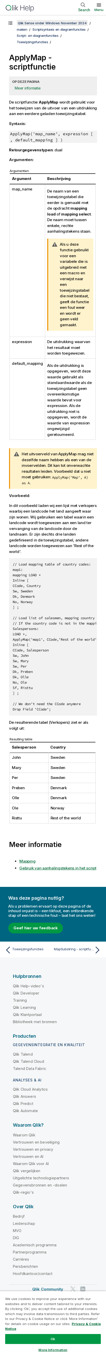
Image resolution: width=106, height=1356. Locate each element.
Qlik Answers (24, 1096)
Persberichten (25, 1266)
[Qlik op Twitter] (73, 1289)
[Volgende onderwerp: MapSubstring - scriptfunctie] (78, 950)
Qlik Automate (25, 1111)
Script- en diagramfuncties (38, 35)
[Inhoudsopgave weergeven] (10, 23)
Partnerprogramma (30, 1252)
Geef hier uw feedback (35, 927)
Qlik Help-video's (28, 986)
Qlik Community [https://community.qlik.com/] (47, 1289)
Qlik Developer (26, 993)
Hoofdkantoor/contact (32, 1273)
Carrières (21, 1259)
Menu (98, 10)
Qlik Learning (24, 1007)
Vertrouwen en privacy (33, 1149)
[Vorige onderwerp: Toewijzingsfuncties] (28, 950)
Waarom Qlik (24, 1135)
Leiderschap (24, 1223)
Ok (53, 1339)
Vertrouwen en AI (28, 1156)
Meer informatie (27, 88)
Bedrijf (19, 1216)
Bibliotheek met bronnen (35, 1022)
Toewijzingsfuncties (32, 42)
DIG (16, 1238)
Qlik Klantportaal (27, 1014)
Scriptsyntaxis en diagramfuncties (59, 29)
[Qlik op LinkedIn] (83, 1289)
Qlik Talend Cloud (28, 1061)
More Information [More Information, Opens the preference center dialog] (52, 1350)
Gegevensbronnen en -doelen (40, 1185)
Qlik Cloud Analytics (30, 1089)
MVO (17, 1230)
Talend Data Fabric (29, 1068)
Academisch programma (34, 1245)
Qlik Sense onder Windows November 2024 (52, 23)
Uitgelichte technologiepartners (41, 1178)
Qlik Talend (23, 1054)
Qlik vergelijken (26, 1171)
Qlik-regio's (23, 1192)
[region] (53, 1323)
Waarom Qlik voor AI (31, 1163)
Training (20, 1000)
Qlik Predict (23, 1103)
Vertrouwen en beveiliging (36, 1142)
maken (22, 29)
